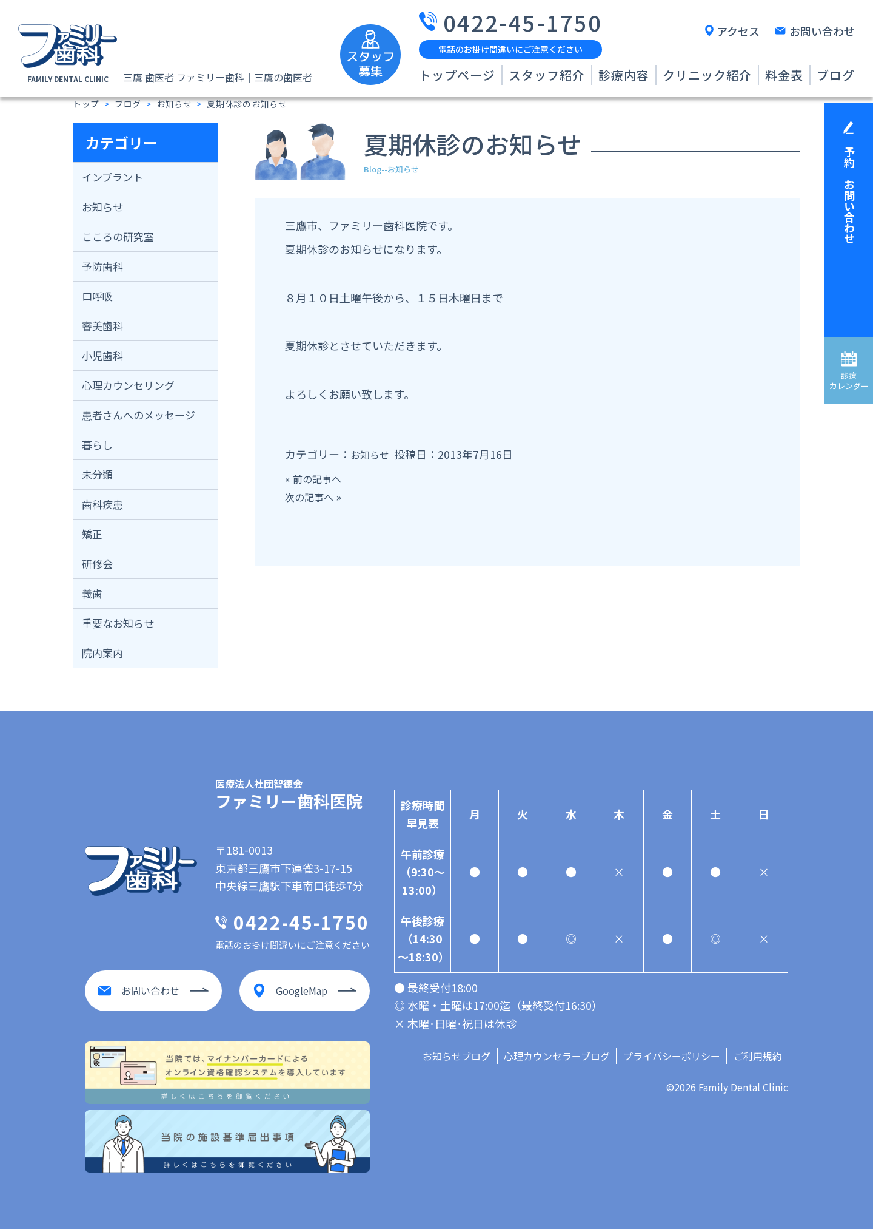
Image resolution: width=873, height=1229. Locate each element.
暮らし (97, 444)
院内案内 (102, 652)
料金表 (784, 75)
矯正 (92, 533)
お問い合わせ (822, 31)
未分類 (97, 474)
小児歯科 (102, 355)
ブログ (836, 75)
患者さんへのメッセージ (138, 414)
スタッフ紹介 (547, 75)
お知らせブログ (456, 1056)
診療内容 (623, 75)
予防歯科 (102, 266)
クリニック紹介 (707, 75)
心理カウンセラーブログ (557, 1056)
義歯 (92, 593)
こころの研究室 (118, 236)
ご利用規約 (758, 1056)
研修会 (97, 563)
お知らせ (102, 206)
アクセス (738, 31)
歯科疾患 (102, 504)
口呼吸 (97, 295)
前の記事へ (320, 478)
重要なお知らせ (118, 623)
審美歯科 (102, 325)
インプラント (112, 177)
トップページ (457, 75)
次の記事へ (312, 496)
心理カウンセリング (128, 385)
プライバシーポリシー (671, 1056)
